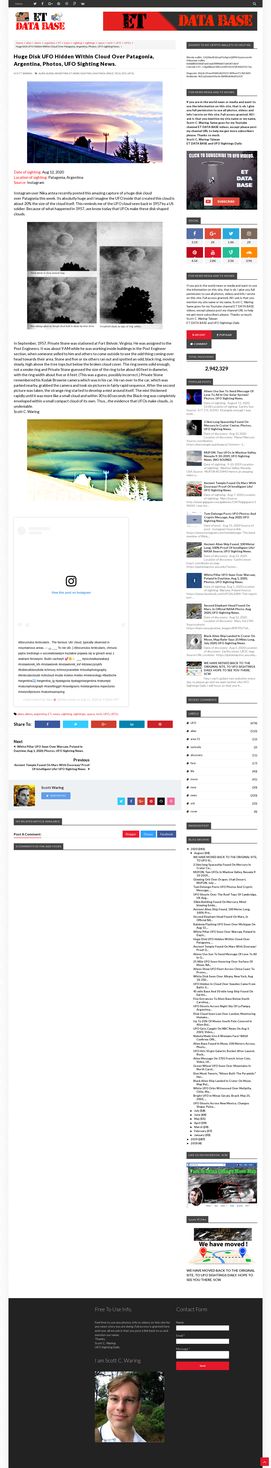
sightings (90, 42)
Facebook (166, 815)
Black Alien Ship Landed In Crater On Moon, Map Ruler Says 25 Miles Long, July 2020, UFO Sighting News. (229, 630)
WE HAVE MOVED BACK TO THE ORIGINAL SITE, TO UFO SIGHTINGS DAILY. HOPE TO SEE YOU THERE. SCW (229, 659)
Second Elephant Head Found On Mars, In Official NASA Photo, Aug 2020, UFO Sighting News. (227, 599)
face (193, 754)
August (199, 844)
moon (194, 770)
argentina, (62, 73)
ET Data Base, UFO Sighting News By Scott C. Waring (43, 1464)
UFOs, (130, 73)
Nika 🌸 (51, 699)
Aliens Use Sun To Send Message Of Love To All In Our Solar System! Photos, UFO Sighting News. (229, 385)
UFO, (124, 73)
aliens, (50, 73)
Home (18, 3)
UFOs (127, 42)
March (198, 1118)
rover (194, 802)
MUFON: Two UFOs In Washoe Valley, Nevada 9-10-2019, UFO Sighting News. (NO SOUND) (230, 447)
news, (76, 73)
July (197, 1101)
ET (59, 42)
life (192, 762)
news (67, 42)
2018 (194, 1134)
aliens (38, 42)
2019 (194, 1130)
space (101, 42)
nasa (193, 778)
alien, (42, 73)
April (197, 1114)
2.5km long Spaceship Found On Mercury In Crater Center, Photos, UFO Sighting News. (228, 416)
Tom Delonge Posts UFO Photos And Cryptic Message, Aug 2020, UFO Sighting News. (230, 508)
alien (29, 42)
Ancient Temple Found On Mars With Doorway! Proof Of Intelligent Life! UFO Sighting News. (230, 477)
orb (193, 794)
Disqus (148, 815)
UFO (118, 42)
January (199, 1126)
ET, (70, 73)
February (200, 1122)
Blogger (131, 815)
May (197, 1109)
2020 (194, 840)
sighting (77, 42)
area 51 (195, 730)
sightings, (99, 73)
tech (110, 42)
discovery (197, 746)
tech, (117, 73)
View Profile (56, 777)
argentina (49, 42)
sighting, (86, 73)
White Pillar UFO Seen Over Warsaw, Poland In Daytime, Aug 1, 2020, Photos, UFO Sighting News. (230, 569)
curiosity (196, 738)
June (197, 1105)
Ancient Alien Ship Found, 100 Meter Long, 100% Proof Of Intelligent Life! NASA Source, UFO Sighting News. (229, 538)
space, (110, 73)
